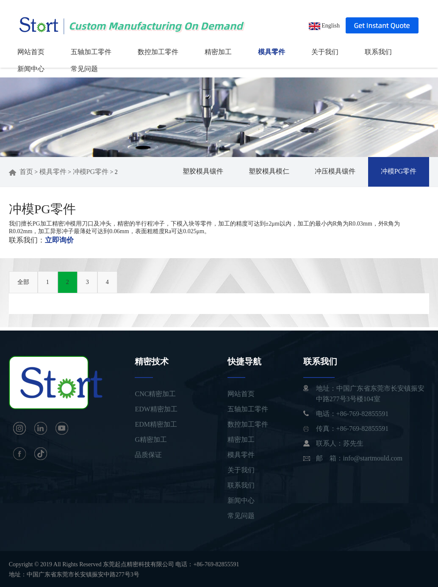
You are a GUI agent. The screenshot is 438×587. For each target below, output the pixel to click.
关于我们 (324, 51)
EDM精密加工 (156, 424)
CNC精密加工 (155, 393)
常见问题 (84, 68)
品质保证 (148, 454)
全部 (23, 282)
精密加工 (218, 51)
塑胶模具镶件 (203, 171)
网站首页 (30, 51)
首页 (21, 171)
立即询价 (59, 240)
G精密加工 (151, 439)
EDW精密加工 (156, 409)
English (324, 25)
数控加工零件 (158, 51)
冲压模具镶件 (335, 171)
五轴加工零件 (91, 51)
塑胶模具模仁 (269, 171)
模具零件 (271, 51)
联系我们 (378, 51)
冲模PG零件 (90, 171)
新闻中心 (30, 68)
